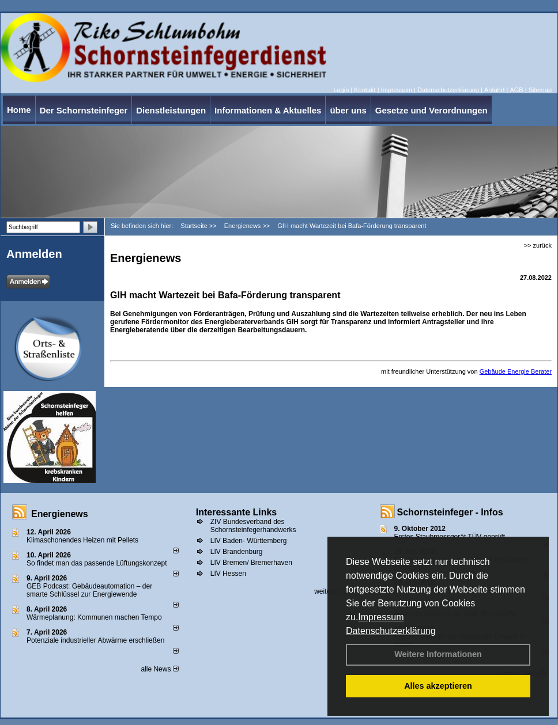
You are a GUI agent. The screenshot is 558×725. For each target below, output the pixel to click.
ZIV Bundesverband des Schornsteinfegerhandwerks (253, 526)
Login (341, 89)
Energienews (59, 514)
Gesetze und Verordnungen (431, 110)
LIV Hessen (228, 574)
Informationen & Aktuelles (267, 110)
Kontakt (364, 89)
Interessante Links (236, 512)
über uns (348, 110)
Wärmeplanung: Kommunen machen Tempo (94, 617)
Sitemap (540, 89)
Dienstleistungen (171, 110)
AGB (516, 89)
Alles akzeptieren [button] (438, 685)
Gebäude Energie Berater (516, 371)
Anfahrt (494, 89)
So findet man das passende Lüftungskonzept (97, 563)
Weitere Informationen (438, 654)
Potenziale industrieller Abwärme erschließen (95, 640)
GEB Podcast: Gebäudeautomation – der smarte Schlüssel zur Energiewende (89, 590)
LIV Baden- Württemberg (248, 541)
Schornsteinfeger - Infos (450, 512)
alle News (159, 669)
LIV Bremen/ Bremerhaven (251, 563)
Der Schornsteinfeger (84, 110)
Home (19, 110)
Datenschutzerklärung (391, 631)
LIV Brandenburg (236, 552)
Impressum (381, 617)
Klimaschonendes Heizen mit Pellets (82, 540)
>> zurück (538, 245)
